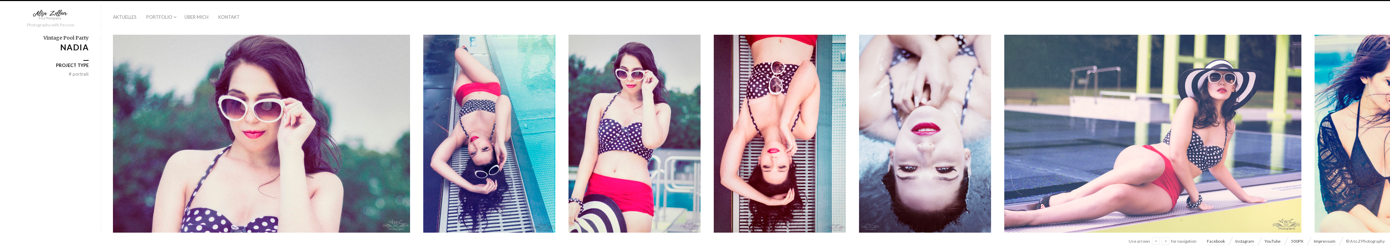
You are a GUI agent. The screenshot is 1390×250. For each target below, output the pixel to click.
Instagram (1244, 241)
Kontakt (229, 17)
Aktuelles (125, 17)
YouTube (1273, 241)
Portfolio (159, 17)
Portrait (79, 74)
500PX (1297, 241)
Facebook (1216, 241)
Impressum (1324, 241)
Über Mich (196, 17)
